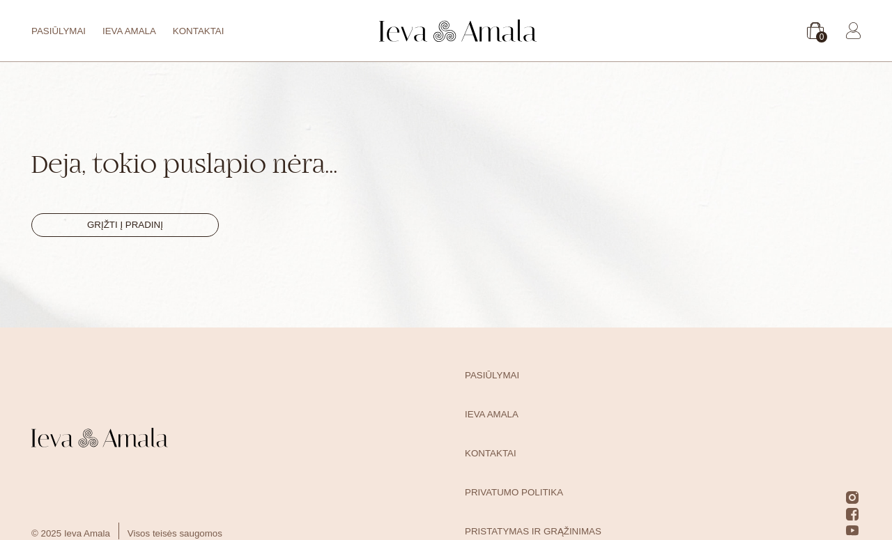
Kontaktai (198, 31)
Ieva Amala (129, 31)
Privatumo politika (514, 492)
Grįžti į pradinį (125, 224)
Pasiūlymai (58, 31)
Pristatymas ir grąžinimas (533, 531)
